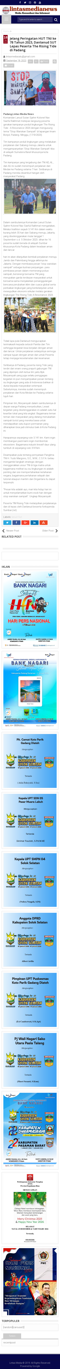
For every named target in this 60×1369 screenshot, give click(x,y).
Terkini (12, 1336)
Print (44, 61)
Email (9, 65)
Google (36, 1366)
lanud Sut (17, 517)
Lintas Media (15, 1363)
